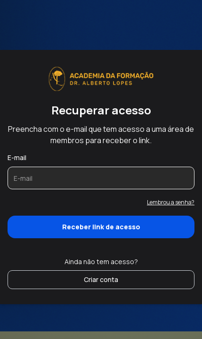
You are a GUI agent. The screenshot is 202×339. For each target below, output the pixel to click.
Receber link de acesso (101, 226)
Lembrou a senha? (170, 202)
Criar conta (101, 279)
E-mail (17, 157)
